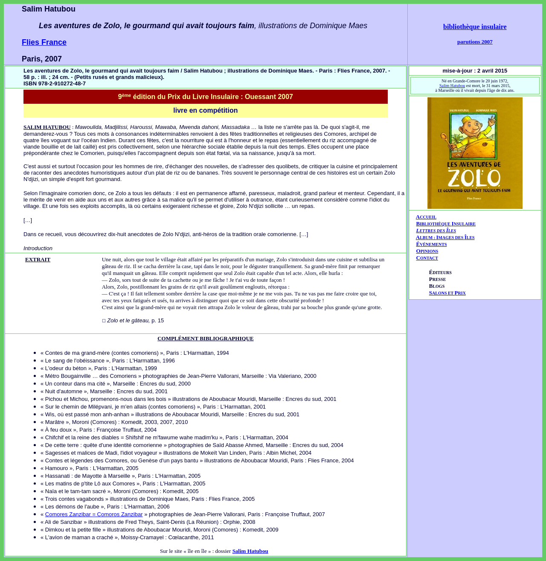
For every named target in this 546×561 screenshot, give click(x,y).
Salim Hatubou (452, 85)
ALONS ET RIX (447, 293)
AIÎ (445, 237)
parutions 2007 (475, 41)
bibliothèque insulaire (475, 26)
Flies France (44, 42)
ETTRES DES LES (437, 230)
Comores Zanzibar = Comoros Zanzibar (94, 514)
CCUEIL (428, 217)
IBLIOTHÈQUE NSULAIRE (448, 224)
